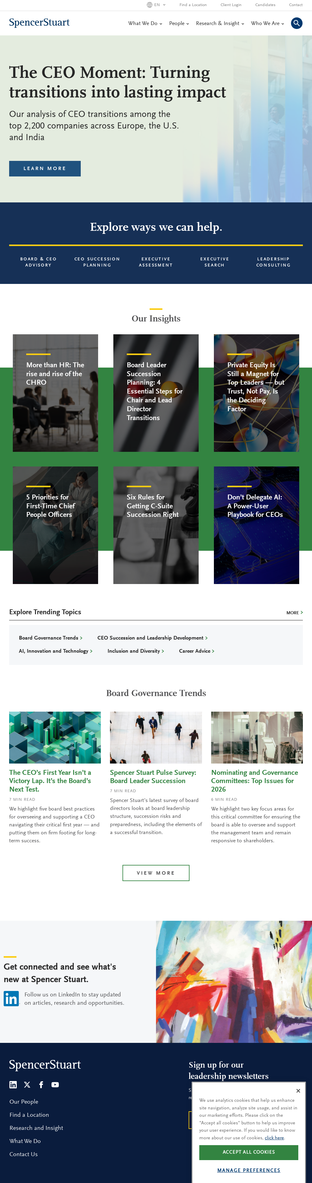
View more (156, 873)
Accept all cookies (249, 1164)
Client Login (231, 5)
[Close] (298, 1102)
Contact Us (23, 1155)
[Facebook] (41, 1084)
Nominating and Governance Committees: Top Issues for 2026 (254, 781)
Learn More (44, 169)
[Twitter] (27, 1084)
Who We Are (267, 24)
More (292, 613)
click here (274, 1150)
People (179, 24)
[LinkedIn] (13, 1084)
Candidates (265, 5)
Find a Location (193, 5)
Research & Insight (220, 24)
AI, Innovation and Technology (53, 651)
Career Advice (194, 651)
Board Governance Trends (48, 638)
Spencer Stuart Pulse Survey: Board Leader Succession (153, 777)
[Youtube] (55, 1084)
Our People (23, 1102)
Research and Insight (36, 1128)
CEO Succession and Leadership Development (151, 638)
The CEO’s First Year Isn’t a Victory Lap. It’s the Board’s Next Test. (50, 781)
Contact (296, 5)
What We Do (145, 24)
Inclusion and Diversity (134, 651)
